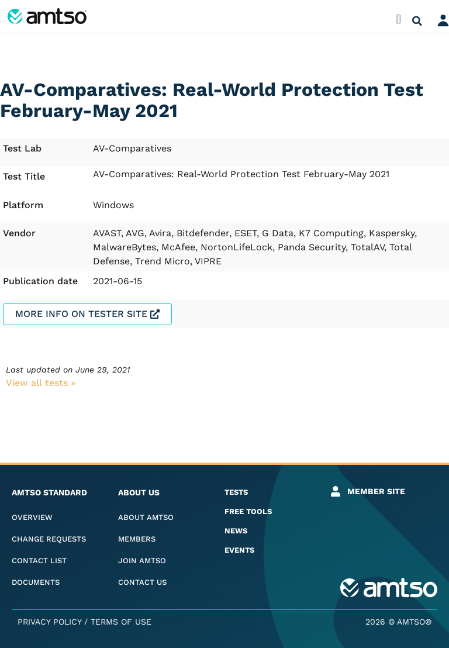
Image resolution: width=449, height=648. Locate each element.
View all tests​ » (40, 382)
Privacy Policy (49, 621)
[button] (398, 19)
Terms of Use (121, 621)
